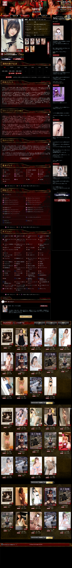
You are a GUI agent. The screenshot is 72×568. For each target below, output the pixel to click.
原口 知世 (6, 372)
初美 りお (21, 506)
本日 (39, 323)
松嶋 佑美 (21, 531)
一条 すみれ (35, 506)
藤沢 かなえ (21, 347)
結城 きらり (35, 427)
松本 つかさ (35, 476)
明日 (51, 323)
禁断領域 (21, 372)
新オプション (64, 370)
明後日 (63, 323)
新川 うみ (50, 347)
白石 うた (6, 396)
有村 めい (21, 396)
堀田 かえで (64, 451)
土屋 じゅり (35, 372)
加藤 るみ (35, 347)
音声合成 (50, 370)
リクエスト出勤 (7, 346)
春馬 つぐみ (64, 531)
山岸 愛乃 (64, 427)
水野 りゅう (49, 396)
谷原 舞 (64, 347)
